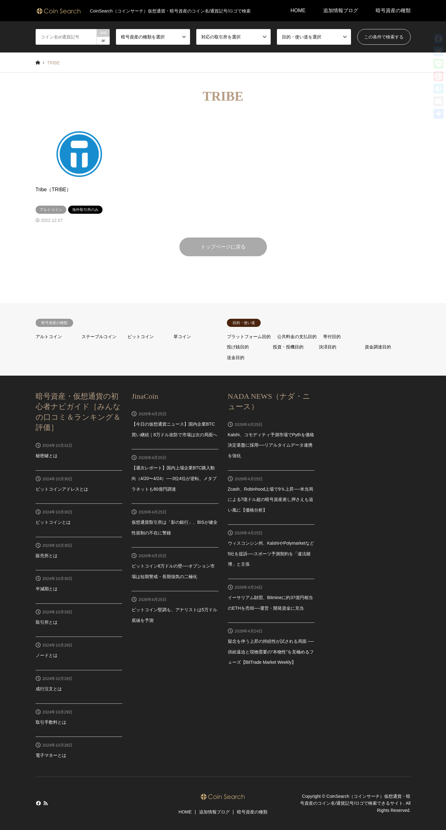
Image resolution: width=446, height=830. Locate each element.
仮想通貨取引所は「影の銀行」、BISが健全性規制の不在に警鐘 (175, 527)
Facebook (38, 803)
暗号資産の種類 (393, 10)
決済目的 (327, 346)
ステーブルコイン (99, 336)
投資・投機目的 (288, 346)
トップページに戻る (223, 246)
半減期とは (47, 588)
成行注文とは (49, 688)
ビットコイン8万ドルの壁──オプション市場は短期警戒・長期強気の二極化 (173, 571)
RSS (45, 803)
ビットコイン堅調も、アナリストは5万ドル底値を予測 (174, 615)
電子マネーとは (51, 755)
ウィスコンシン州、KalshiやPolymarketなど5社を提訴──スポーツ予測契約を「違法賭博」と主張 (271, 554)
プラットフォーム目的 (249, 336)
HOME (298, 10)
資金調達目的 (378, 346)
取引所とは (47, 622)
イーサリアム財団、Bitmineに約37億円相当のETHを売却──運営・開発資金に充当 (270, 603)
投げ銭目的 (238, 346)
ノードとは (47, 655)
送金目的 (235, 357)
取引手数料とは (51, 722)
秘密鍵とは (47, 455)
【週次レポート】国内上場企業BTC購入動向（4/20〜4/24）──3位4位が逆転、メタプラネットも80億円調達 (174, 478)
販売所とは (47, 555)
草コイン (182, 336)
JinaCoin (145, 396)
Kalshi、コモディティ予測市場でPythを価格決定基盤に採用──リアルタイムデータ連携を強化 (271, 445)
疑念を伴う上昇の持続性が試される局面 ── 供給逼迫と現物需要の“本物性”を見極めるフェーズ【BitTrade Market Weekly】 (271, 652)
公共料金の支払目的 (297, 336)
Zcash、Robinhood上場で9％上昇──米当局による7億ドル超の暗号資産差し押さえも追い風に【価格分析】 (270, 499)
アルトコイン (49, 336)
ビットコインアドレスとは (62, 489)
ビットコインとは (53, 522)
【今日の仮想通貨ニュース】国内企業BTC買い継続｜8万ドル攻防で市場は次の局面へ (174, 429)
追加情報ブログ (340, 10)
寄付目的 (332, 336)
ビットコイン (141, 336)
